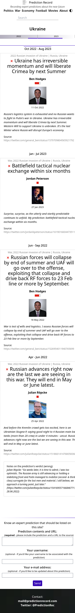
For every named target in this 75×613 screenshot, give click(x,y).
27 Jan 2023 (37, 207)
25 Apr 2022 (37, 421)
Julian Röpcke (37, 392)
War (17, 11)
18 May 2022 (37, 319)
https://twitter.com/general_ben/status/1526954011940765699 (39, 348)
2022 (18, 36)
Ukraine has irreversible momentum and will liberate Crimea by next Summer (39, 66)
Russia (54, 55)
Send (37, 583)
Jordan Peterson (37, 179)
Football (41, 11)
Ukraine (63, 55)
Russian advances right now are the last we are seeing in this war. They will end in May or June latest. (39, 377)
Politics (9, 11)
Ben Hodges (37, 79)
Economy (28, 11)
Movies (53, 11)
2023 (56, 36)
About (63, 11)
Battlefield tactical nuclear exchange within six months (39, 168)
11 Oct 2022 (37, 107)
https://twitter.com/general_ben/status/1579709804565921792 (39, 140)
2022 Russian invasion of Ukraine (29, 55)
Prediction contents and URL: (37, 531)
